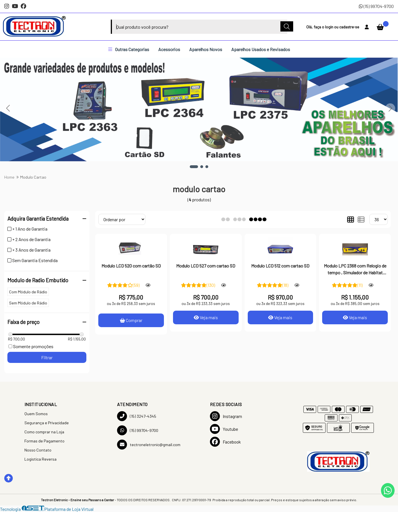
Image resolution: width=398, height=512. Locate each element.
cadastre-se (349, 26)
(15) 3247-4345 (136, 416)
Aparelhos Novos (205, 49)
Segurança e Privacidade (46, 422)
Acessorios (169, 49)
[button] (194, 166)
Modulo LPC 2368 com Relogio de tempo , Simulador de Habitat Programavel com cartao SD (355, 270)
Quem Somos (36, 413)
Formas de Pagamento (44, 440)
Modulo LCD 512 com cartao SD (280, 265)
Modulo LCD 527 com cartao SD (205, 265)
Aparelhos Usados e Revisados (260, 49)
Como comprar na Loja (44, 431)
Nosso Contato (37, 450)
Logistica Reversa (40, 459)
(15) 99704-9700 (376, 6)
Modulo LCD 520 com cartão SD (131, 265)
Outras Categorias (128, 49)
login (329, 26)
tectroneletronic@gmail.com (148, 445)
